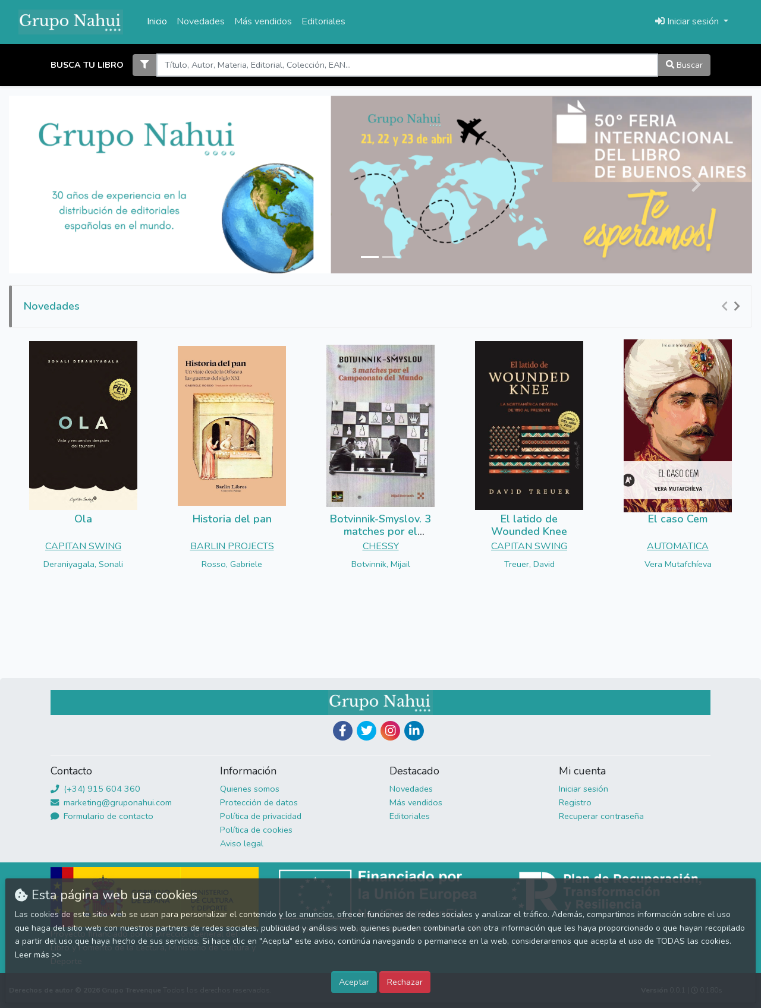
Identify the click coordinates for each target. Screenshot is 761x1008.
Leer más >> (38, 954)
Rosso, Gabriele (232, 564)
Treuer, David (529, 564)
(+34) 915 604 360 (95, 789)
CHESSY (381, 546)
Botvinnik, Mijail (380, 564)
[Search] (407, 65)
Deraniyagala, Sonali (83, 564)
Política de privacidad (260, 816)
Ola (83, 519)
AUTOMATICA (678, 546)
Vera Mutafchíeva (678, 564)
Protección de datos (259, 802)
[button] (65, 184)
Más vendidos (263, 21)
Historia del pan (232, 519)
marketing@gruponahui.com (111, 802)
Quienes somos (249, 789)
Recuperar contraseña (601, 816)
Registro (575, 802)
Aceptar (354, 982)
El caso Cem (677, 519)
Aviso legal (241, 843)
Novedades (201, 21)
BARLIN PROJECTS (232, 546)
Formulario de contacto (102, 816)
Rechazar (405, 982)
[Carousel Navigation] (732, 307)
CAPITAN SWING (83, 546)
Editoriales (323, 21)
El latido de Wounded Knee (529, 525)
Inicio (157, 21)
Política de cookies (256, 830)
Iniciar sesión (583, 789)
